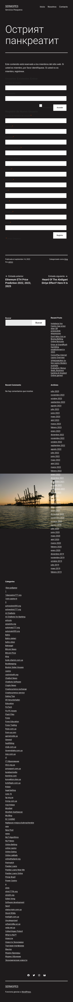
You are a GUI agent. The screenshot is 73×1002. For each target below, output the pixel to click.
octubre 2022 (56, 442)
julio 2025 (55, 391)
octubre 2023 (56, 398)
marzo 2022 (56, 467)
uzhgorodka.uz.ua (12, 924)
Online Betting (11, 844)
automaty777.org (12, 627)
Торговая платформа (14, 946)
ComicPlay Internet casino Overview (59, 356)
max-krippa (10, 805)
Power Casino (11, 880)
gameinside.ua (11, 736)
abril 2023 (55, 420)
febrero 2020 (56, 547)
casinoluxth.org (11, 674)
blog (66, 259)
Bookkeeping (10, 664)
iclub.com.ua (10, 747)
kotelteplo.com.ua (12, 783)
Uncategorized (11, 920)
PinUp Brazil (10, 877)
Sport (7, 906)
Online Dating (11, 852)
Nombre (9, 126)
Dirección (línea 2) (13, 159)
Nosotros (52, 6)
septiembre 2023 (58, 402)
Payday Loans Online (14, 873)
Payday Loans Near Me (15, 870)
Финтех (8, 949)
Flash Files (9, 714)
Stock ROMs (10, 913)
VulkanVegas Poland (14, 931)
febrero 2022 (56, 471)
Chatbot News (11, 678)
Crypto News (10, 685)
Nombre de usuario (13, 83)
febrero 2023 (56, 427)
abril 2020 (55, 539)
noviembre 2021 (57, 481)
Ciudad (8, 169)
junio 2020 (55, 532)
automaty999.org (12, 631)
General (8, 739)
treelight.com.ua (12, 917)
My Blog (8, 815)
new (7, 826)
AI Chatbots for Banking (15, 617)
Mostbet (8, 808)
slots (7, 888)
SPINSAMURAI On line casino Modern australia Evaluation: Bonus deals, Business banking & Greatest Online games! (59, 368)
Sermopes (11, 6)
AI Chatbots (10, 613)
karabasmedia (11, 772)
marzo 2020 (56, 543)
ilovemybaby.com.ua (14, 750)
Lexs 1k (8, 794)
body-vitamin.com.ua (14, 660)
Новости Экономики (14, 942)
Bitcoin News (10, 649)
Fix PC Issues (11, 711)
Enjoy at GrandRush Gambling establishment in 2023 (59, 348)
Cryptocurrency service (15, 693)
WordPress (26, 992)
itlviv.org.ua (10, 765)
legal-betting (10, 790)
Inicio (42, 6)
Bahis (7, 635)
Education (9, 703)
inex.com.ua (10, 754)
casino (8, 671)
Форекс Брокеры (12, 953)
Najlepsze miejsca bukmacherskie (19, 823)
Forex (7, 718)
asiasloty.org (10, 624)
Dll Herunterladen (12, 700)
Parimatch (9, 862)
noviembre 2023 (57, 395)
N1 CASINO (10, 819)
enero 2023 (55, 431)
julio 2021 (55, 496)
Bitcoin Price (10, 653)
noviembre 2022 (57, 438)
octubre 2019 (56, 561)
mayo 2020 (55, 536)
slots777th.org (11, 891)
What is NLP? (11, 935)
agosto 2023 (56, 406)
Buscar (8, 318)
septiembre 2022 (58, 445)
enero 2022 (55, 474)
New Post (9, 830)
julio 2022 (55, 453)
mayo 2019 (55, 568)
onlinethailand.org (12, 859)
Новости (9, 938)
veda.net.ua (10, 928)
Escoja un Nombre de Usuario (18, 115)
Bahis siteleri (10, 638)
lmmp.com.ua (11, 801)
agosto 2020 (56, 525)
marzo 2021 (56, 503)
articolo (8, 620)
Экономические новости (16, 960)
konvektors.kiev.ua (13, 779)
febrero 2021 (56, 507)
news (7, 833)
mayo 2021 (55, 500)
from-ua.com (10, 732)
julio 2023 (55, 409)
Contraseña (10, 94)
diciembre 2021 (57, 478)
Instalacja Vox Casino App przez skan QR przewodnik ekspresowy (58, 328)
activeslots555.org (13, 606)
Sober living (10, 899)
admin (10, 262)
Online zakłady (11, 855)
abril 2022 (55, 463)
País (7, 201)
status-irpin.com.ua (13, 909)
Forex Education (12, 721)
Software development (14, 902)
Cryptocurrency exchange (16, 689)
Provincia (9, 179)
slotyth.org (9, 895)
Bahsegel (9, 645)
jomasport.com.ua (13, 768)
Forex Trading (11, 725)
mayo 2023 (55, 416)
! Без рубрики (11, 588)
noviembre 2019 (57, 557)
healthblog (9, 743)
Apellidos (9, 137)
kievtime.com (11, 776)
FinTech (8, 707)
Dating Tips (10, 696)
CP (7, 190)
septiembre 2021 (58, 489)
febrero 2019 (56, 572)
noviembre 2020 (57, 518)
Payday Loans (11, 866)
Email (8, 222)
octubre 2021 (56, 485)
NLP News (9, 841)
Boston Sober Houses (14, 667)
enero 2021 (55, 510)
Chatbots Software (13, 682)
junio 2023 (55, 413)
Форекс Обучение (13, 956)
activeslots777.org (13, 609)
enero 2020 (55, 550)
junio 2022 (55, 456)
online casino (10, 848)
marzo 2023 (56, 424)
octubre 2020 (56, 521)
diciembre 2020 (57, 514)
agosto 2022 (56, 449)
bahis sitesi (10, 642)
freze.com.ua (10, 729)
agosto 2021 (56, 492)
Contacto (63, 6)
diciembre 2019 (57, 554)
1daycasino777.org (13, 595)
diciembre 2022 (57, 435)
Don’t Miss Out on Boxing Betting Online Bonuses (58, 339)
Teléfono (9, 212)
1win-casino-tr (11, 599)
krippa (8, 787)
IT (6, 758)
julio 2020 (55, 529)
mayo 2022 (55, 460)
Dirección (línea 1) (13, 147)
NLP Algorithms (12, 837)
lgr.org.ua (9, 797)
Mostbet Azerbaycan (14, 812)
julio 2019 (55, 565)
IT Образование (12, 761)
